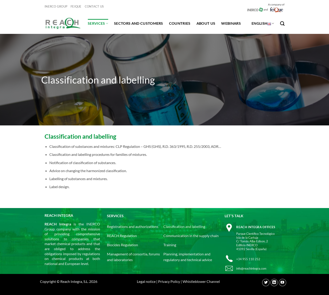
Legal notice (146, 281)
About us (205, 23)
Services (98, 23)
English (263, 23)
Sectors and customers (138, 23)
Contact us (94, 6)
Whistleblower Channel (201, 281)
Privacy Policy (169, 281)
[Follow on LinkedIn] (274, 282)
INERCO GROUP (56, 6)
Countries (180, 23)
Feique (76, 6)
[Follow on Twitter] (266, 282)
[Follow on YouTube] (282, 282)
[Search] (282, 23)
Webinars (231, 23)
